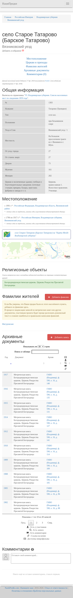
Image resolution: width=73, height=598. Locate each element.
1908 (6, 474)
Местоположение (36, 58)
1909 (6, 460)
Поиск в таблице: (36, 352)
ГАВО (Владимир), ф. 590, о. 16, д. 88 (53, 505)
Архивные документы (36, 70)
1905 (6, 488)
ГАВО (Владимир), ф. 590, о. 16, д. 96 (53, 491)
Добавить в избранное (13, 51)
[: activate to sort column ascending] (67, 363)
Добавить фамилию (58, 297)
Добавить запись (59, 337)
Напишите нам (26, 588)
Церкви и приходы (36, 62)
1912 (6, 431)
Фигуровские (8, 324)
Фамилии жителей (36, 66)
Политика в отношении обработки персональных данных (36, 591)
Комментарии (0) (36, 74)
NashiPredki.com (12, 588)
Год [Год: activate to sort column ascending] (6, 357)
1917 (6, 375)
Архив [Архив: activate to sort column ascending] (51, 357)
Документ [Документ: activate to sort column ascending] (17, 357)
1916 (6, 389)
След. (50, 523)
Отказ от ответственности (56, 588)
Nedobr (47, 81)
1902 (6, 502)
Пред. (23, 523)
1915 (6, 403)
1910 (6, 446)
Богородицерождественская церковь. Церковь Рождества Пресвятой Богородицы (34, 283)
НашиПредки (9, 3)
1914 (6, 417)
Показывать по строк (36, 346)
